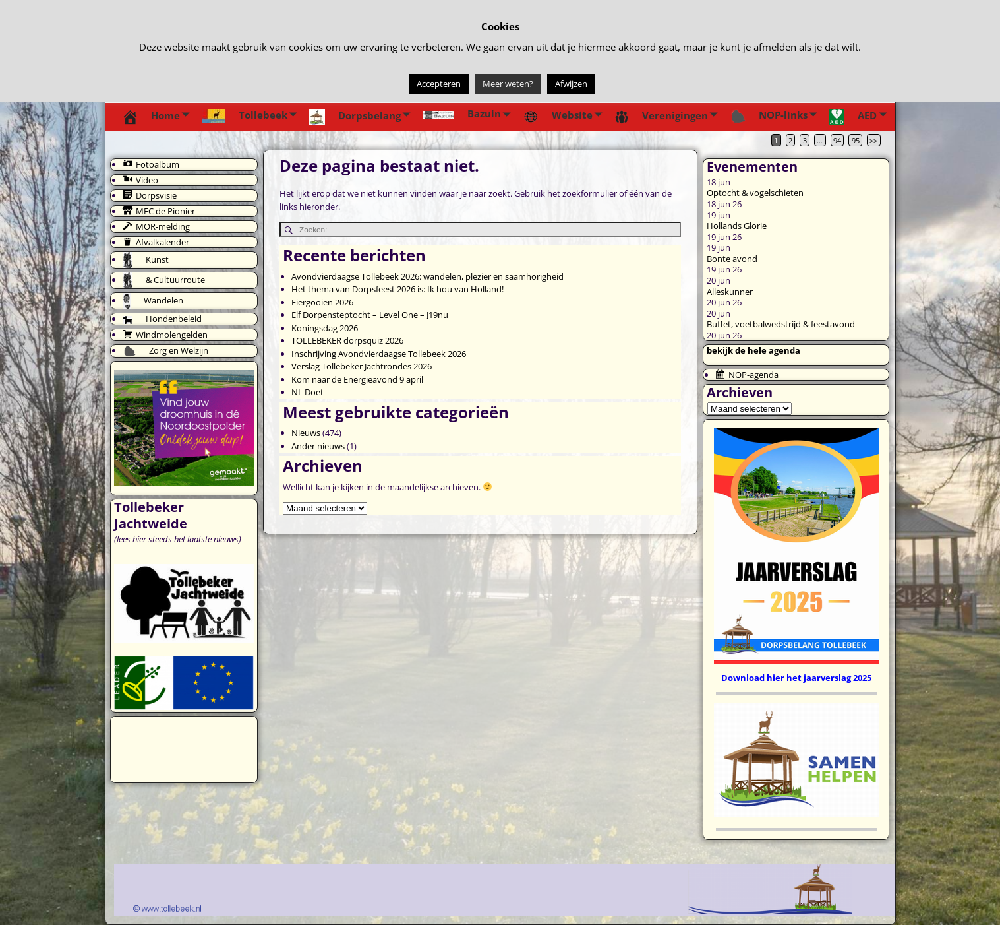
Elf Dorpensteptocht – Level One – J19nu (369, 315)
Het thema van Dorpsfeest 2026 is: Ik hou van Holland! (397, 289)
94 (837, 140)
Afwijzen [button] (571, 84)
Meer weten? (508, 84)
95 (856, 140)
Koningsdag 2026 (324, 328)
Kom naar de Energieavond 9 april (357, 379)
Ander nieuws (318, 446)
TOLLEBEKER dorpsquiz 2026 (347, 340)
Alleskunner (730, 292)
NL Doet (307, 392)
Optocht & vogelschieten (755, 193)
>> (873, 140)
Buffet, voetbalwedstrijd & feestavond (781, 324)
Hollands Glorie (737, 226)
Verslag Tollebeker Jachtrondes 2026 (361, 366)
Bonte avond (732, 259)
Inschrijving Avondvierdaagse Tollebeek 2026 (378, 354)
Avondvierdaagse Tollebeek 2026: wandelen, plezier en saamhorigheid (427, 276)
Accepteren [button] (439, 84)
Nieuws (305, 433)
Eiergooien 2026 (322, 302)
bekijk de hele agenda (753, 350)
